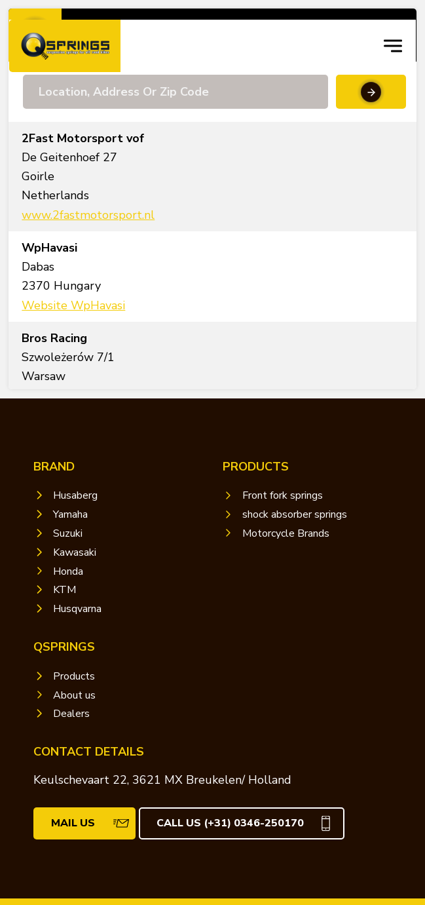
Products (74, 676)
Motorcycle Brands (285, 533)
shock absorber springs (294, 514)
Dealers (71, 713)
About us (74, 695)
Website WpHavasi (73, 305)
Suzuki (68, 533)
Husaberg (75, 495)
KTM (64, 590)
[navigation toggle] (393, 45)
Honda (68, 571)
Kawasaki (74, 552)
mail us (73, 823)
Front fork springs (282, 495)
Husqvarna (77, 609)
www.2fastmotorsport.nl (88, 215)
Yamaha (70, 514)
